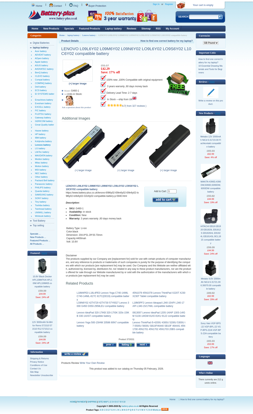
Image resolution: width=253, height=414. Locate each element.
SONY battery (41, 198)
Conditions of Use (38, 365)
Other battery (41, 177)
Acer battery (40, 51)
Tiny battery (40, 202)
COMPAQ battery (43, 83)
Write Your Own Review (92, 363)
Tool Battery (39, 220)
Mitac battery (40, 162)
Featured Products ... (40, 240)
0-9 (150, 410)
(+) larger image (84, 169)
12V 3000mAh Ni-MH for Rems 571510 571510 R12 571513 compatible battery (42, 327)
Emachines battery (43, 100)
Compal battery (42, 79)
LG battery (39, 148)
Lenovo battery (88, 35)
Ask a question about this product (76, 107)
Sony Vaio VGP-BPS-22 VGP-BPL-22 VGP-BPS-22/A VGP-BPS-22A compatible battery (210, 330)
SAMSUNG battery (43, 194)
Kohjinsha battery (43, 141)
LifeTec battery (41, 152)
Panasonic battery (43, 184)
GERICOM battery (43, 121)
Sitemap (146, 28)
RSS (158, 28)
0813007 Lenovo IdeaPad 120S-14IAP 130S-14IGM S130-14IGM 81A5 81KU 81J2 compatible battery (158, 316)
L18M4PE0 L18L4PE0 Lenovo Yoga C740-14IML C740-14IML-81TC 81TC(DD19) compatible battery (103, 296)
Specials (69, 28)
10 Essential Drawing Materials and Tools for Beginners (210, 69)
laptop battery (73, 35)
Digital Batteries (41, 42)
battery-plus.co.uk (130, 406)
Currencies (204, 35)
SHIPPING (92, 402)
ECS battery (40, 90)
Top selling (38, 225)
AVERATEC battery (44, 69)
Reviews (131, 28)
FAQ (73, 6)
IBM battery (40, 138)
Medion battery (41, 159)
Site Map (34, 372)
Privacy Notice (37, 362)
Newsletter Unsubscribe (41, 375)
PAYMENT (81, 402)
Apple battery (41, 62)
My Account (172, 28)
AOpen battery (41, 58)
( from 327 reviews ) (136, 106)
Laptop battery (113, 28)
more (44, 253)
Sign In (156, 4)
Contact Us (35, 368)
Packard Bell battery (44, 180)
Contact (55, 6)
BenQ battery (41, 72)
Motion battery (41, 166)
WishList (157, 410)
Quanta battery (41, 191)
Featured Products (89, 28)
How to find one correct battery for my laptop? (167, 41)
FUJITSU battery (42, 114)
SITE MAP (103, 402)
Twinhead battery (43, 209)
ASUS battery (41, 65)
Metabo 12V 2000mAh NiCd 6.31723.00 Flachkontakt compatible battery (210, 141)
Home (36, 6)
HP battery (39, 134)
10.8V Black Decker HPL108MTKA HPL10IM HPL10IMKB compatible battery (42, 281)
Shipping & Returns (39, 358)
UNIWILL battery (42, 212)
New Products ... (38, 237)
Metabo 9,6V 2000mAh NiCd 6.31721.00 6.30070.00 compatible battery (211, 283)
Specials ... (35, 234)
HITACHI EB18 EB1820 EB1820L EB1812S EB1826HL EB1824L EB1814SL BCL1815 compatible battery (210, 234)
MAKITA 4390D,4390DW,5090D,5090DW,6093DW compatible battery (211, 186)
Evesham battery (42, 103)
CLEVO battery (42, 76)
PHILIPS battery (42, 187)
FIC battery (40, 110)
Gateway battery (42, 117)
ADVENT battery (42, 55)
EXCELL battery (42, 107)
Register (169, 4)
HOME (73, 402)
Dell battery (40, 87)
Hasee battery (41, 130)
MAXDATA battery (43, 155)
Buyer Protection (96, 6)
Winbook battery (42, 216)
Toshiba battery (42, 205)
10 (124, 402)
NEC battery (40, 173)
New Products (51, 28)
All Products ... (37, 244)
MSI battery (40, 170)
